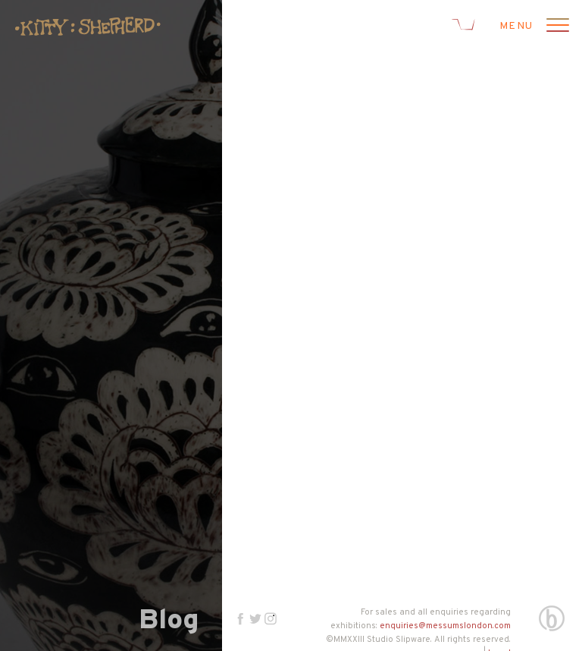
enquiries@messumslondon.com (445, 626)
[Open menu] (555, 26)
